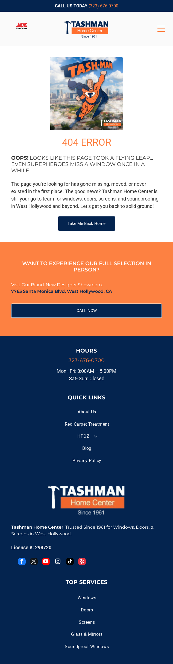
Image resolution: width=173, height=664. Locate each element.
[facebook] (22, 562)
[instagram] (58, 562)
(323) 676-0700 (103, 5)
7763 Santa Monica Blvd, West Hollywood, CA (61, 291)
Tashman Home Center (37, 527)
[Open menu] (161, 29)
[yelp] (82, 562)
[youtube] (46, 562)
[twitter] (34, 562)
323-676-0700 (87, 360)
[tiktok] (70, 562)
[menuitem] (86, 412)
